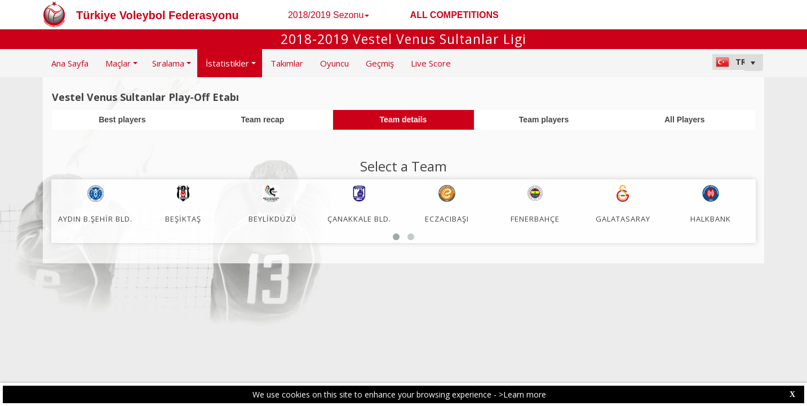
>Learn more (522, 394)
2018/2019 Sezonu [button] (328, 15)
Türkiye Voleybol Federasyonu (157, 15)
